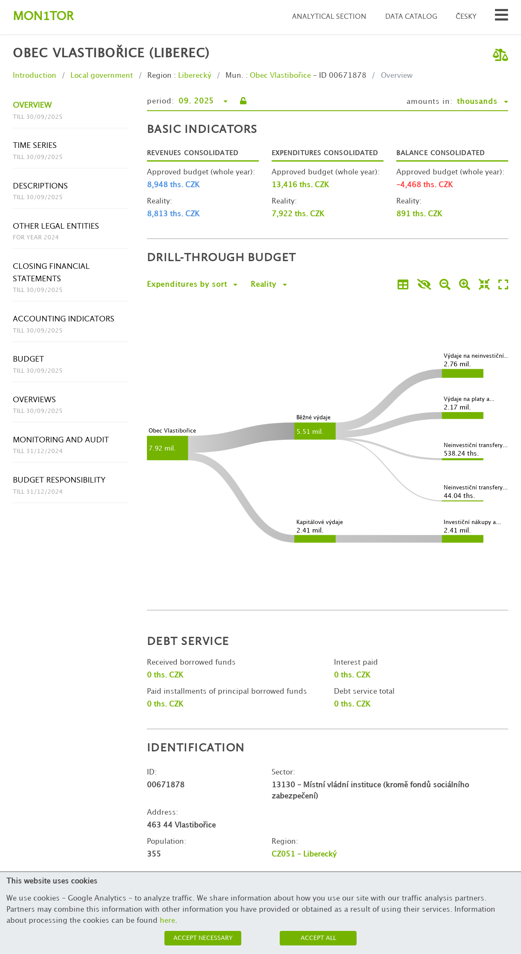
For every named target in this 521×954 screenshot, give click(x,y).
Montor (43, 17)
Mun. (234, 75)
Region (159, 75)
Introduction (34, 75)
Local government (101, 75)
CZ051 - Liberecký (304, 854)
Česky (466, 17)
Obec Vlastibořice (280, 75)
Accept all (318, 938)
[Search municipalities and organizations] (501, 17)
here (167, 920)
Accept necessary (203, 938)
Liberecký (194, 75)
